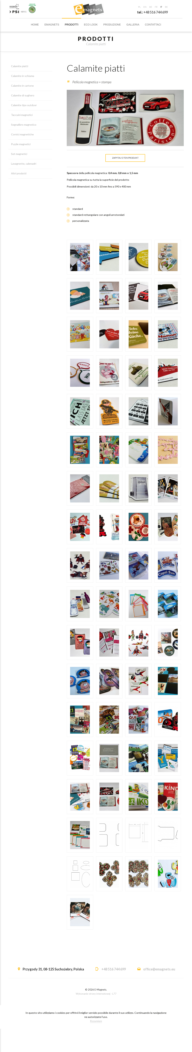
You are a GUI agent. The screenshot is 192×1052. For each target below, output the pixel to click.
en (144, 7)
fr (156, 7)
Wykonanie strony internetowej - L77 (96, 1016)
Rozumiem (96, 1044)
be (166, 7)
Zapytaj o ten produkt (125, 158)
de (150, 7)
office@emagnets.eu (159, 992)
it (161, 7)
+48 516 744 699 (155, 12)
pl (139, 7)
